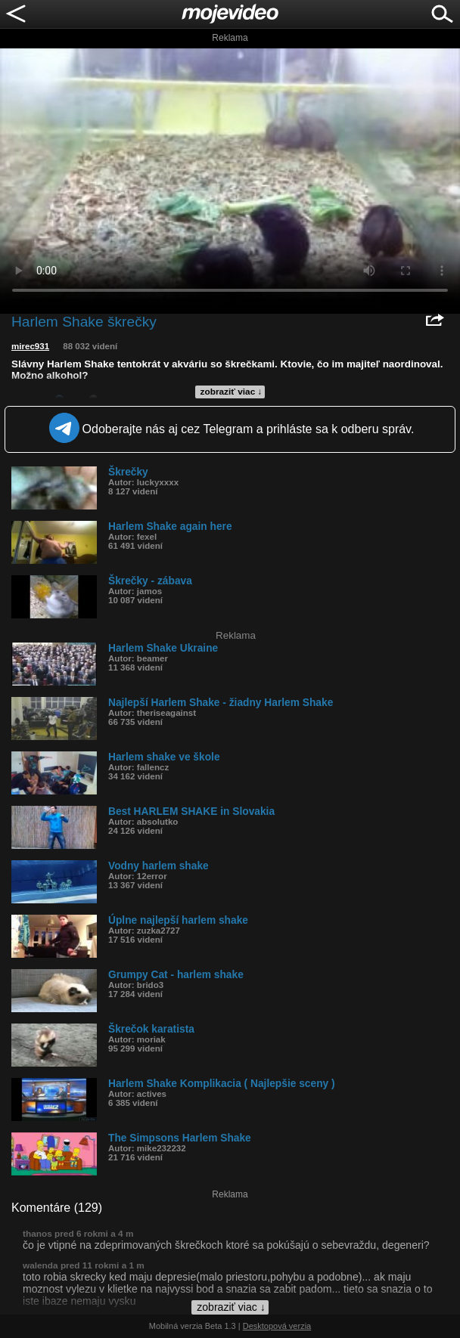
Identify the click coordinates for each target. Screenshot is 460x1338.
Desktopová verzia (277, 1325)
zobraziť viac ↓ (231, 391)
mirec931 (30, 346)
